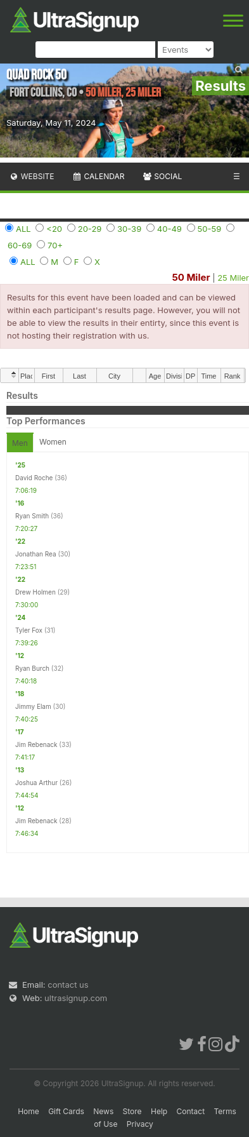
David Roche (34, 477)
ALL (23, 229)
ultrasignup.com (75, 998)
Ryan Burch (32, 668)
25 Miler (233, 277)
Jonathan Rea (35, 554)
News (103, 1111)
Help (159, 1111)
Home (28, 1111)
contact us (68, 984)
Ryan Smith (32, 516)
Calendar (98, 176)
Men (20, 443)
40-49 (169, 229)
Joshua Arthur (36, 782)
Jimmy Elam (33, 706)
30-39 (129, 229)
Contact (191, 1111)
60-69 (20, 245)
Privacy (140, 1124)
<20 (54, 229)
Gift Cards (66, 1111)
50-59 (210, 229)
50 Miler (191, 277)
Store (132, 1111)
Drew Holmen (35, 592)
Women (53, 442)
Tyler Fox (28, 630)
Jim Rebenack (36, 744)
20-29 (90, 229)
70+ (55, 245)
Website (31, 176)
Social (162, 176)
